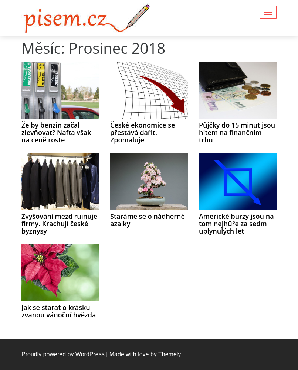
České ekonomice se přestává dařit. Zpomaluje (142, 132)
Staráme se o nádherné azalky (147, 220)
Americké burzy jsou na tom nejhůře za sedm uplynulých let (236, 223)
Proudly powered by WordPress (63, 354)
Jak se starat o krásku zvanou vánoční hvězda (58, 311)
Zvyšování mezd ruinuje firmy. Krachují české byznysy (59, 223)
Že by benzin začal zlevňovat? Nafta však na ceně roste (56, 132)
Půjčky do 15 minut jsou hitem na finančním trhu (237, 132)
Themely (169, 354)
